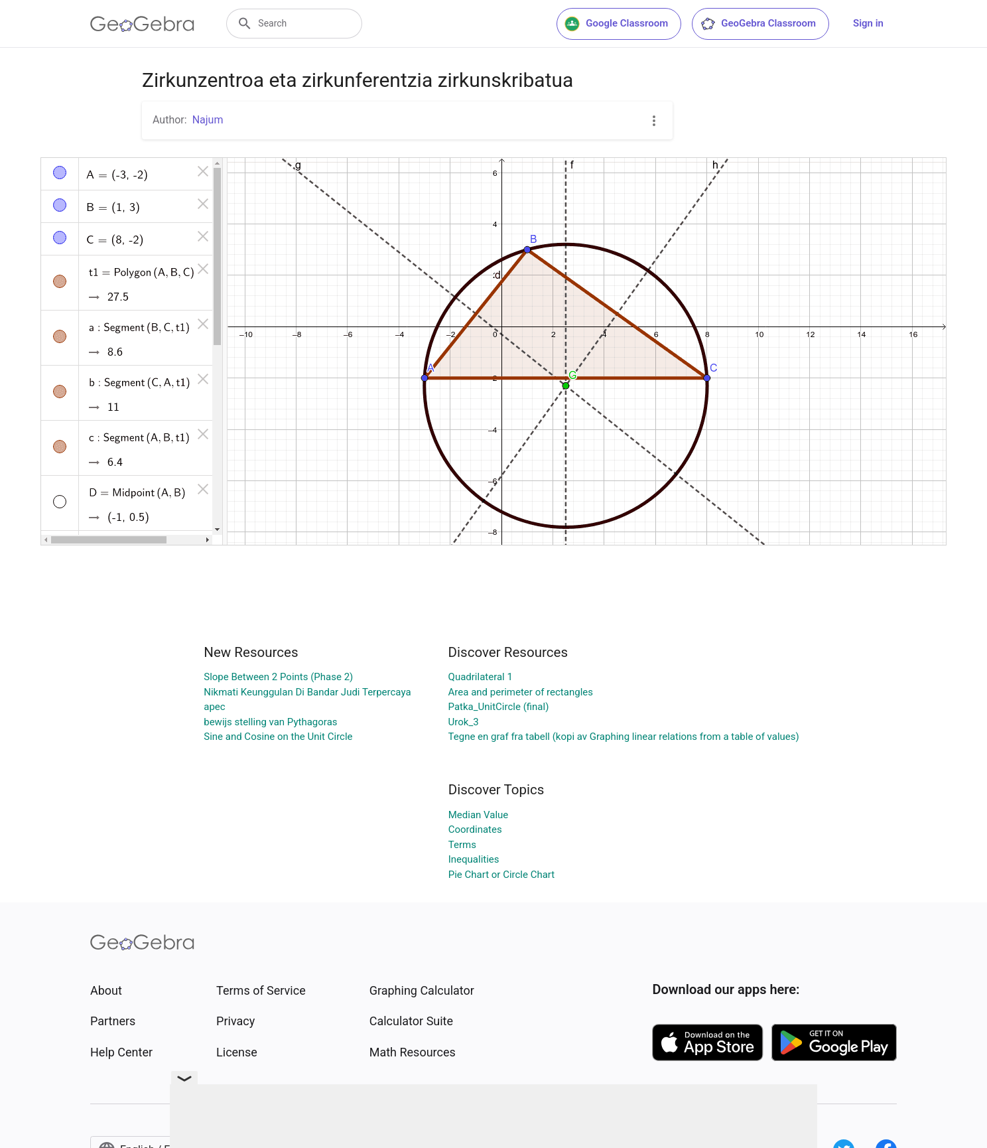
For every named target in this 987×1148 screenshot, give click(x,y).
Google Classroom (616, 24)
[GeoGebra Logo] (142, 24)
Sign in (868, 23)
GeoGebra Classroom (758, 24)
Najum (208, 119)
